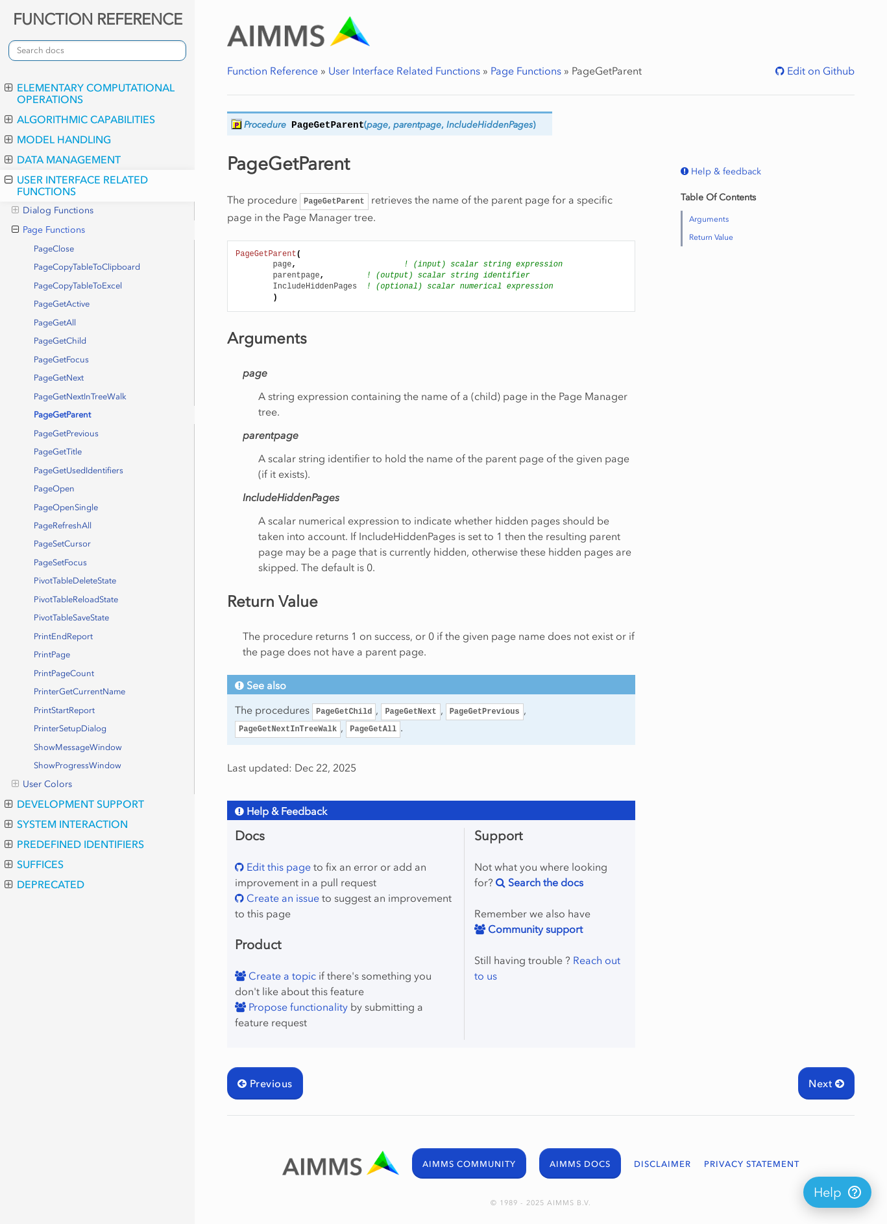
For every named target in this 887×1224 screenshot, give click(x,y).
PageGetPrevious (66, 433)
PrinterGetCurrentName (79, 691)
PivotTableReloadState (76, 599)
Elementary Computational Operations (90, 93)
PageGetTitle (58, 451)
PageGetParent (62, 414)
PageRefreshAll (62, 525)
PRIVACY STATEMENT (751, 1164)
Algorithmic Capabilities (80, 119)
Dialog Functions (52, 211)
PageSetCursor (62, 543)
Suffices (34, 864)
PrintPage (52, 654)
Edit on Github (819, 70)
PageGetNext (59, 378)
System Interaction (66, 824)
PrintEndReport (63, 636)
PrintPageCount (64, 673)
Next (826, 1083)
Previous (265, 1083)
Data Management (63, 159)
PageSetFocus (60, 562)
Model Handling (58, 139)
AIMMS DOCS (580, 1164)
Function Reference (272, 70)
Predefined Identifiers (74, 844)
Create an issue (281, 898)
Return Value (711, 237)
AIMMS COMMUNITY (469, 1164)
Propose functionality (297, 1007)
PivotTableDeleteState (75, 580)
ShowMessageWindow (78, 747)
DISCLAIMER (662, 1164)
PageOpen (54, 488)
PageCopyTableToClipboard (87, 267)
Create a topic (281, 976)
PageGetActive (62, 304)
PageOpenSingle (66, 507)
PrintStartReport (64, 710)
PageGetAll (55, 322)
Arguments (709, 219)
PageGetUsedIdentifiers (78, 470)
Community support (534, 929)
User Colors (42, 784)
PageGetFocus (61, 359)
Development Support (74, 803)
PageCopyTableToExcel (78, 285)
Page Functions (48, 230)
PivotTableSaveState (71, 617)
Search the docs (544, 882)
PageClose (54, 248)
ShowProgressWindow (77, 765)
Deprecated (44, 884)
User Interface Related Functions (76, 185)
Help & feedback (724, 171)
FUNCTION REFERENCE (97, 19)
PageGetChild (60, 341)
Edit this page (277, 867)
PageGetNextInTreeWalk (80, 396)
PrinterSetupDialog (70, 728)
